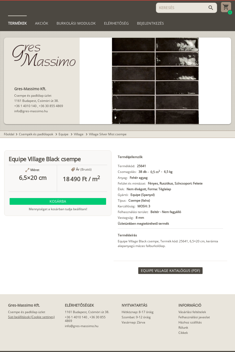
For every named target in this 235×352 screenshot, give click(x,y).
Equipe (64, 134)
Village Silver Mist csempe (108, 134)
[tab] (17, 23)
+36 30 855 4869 (51, 106)
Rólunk (183, 327)
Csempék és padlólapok (36, 134)
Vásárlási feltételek (192, 312)
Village (79, 134)
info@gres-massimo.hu (31, 111)
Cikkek (183, 332)
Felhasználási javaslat (194, 317)
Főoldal (9, 134)
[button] (58, 201)
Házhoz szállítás (190, 322)
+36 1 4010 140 (25, 106)
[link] (170, 270)
